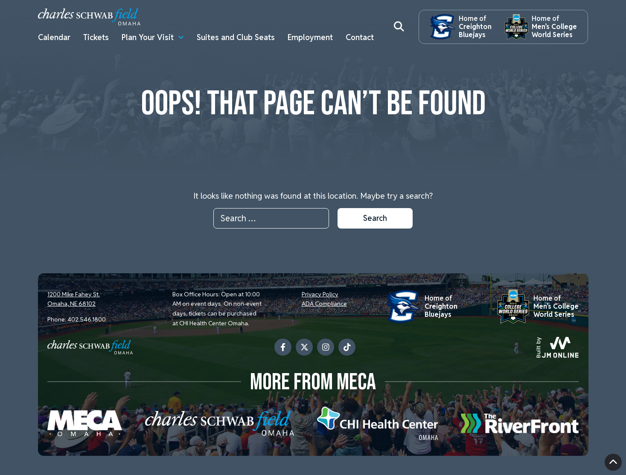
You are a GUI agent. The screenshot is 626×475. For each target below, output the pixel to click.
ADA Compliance (324, 303)
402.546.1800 (86, 319)
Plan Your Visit (148, 37)
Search (375, 218)
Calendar (54, 37)
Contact (360, 37)
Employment (310, 37)
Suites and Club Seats (236, 37)
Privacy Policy (320, 294)
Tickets (96, 37)
